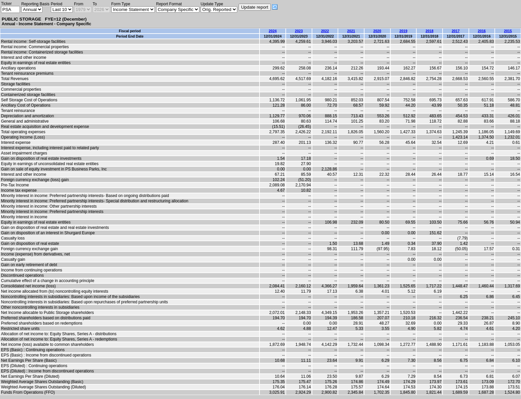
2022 (325, 31)
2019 (403, 31)
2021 (351, 31)
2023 (299, 31)
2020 (377, 31)
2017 (456, 31)
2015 (508, 31)
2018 (430, 31)
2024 (273, 31)
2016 (482, 31)
